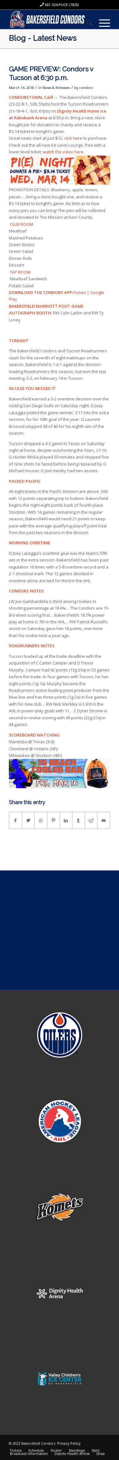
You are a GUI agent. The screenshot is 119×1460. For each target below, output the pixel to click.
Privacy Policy (69, 1443)
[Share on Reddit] (91, 820)
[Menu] (101, 22)
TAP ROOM (20, 272)
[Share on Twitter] (28, 820)
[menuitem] (86, 22)
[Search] (86, 22)
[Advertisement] (59, 930)
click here (73, 138)
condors (86, 87)
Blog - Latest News (42, 38)
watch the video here (63, 152)
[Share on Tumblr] (78, 820)
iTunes (79, 292)
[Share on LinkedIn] (66, 820)
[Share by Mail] (103, 820)
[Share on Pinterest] (53, 820)
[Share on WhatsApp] (41, 820)
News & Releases (56, 87)
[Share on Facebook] (15, 820)
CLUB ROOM (21, 224)
